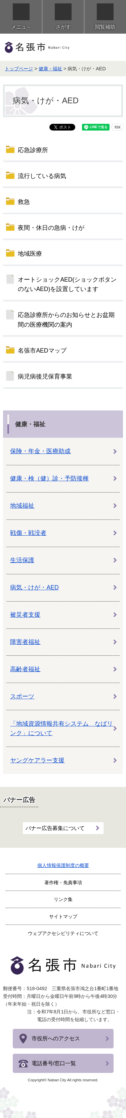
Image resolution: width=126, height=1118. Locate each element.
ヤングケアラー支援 (37, 760)
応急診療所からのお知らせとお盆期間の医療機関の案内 (66, 320)
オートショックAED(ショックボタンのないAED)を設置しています (67, 284)
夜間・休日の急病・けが (51, 227)
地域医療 (30, 253)
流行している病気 (42, 176)
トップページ (19, 68)
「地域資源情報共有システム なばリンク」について (61, 728)
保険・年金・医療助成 (40, 451)
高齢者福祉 (25, 669)
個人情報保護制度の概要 (63, 865)
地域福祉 (22, 505)
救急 (24, 202)
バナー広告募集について (55, 828)
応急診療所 (33, 150)
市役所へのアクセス (56, 1038)
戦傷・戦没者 (28, 533)
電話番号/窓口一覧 (54, 1063)
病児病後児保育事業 (45, 376)
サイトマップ (63, 916)
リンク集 (63, 899)
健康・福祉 (50, 68)
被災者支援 (25, 614)
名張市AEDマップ (42, 350)
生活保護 (22, 560)
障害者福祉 (25, 642)
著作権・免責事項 (63, 882)
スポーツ (22, 696)
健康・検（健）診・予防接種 (49, 478)
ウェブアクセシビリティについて (63, 933)
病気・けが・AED (34, 587)
